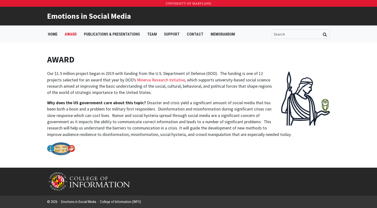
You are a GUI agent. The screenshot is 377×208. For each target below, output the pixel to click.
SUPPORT (172, 34)
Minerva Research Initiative (161, 80)
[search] (297, 34)
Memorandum (223, 34)
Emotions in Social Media (89, 16)
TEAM (152, 34)
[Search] (324, 34)
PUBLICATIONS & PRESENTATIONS (112, 34)
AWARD (71, 34)
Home (52, 34)
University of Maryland (188, 3)
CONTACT (195, 34)
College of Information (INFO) (120, 202)
